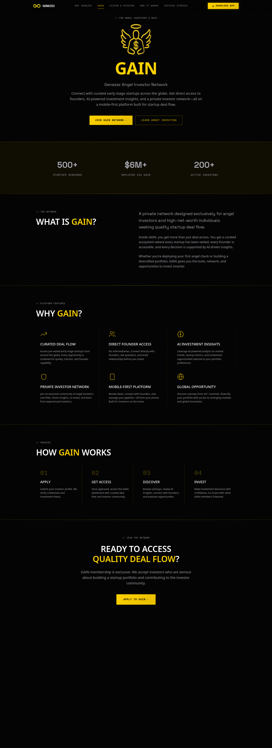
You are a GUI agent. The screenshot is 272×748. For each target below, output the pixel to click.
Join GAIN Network (111, 120)
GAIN (101, 7)
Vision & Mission (121, 7)
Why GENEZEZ (83, 7)
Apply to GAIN (135, 599)
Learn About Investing (159, 120)
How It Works (149, 7)
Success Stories (176, 7)
